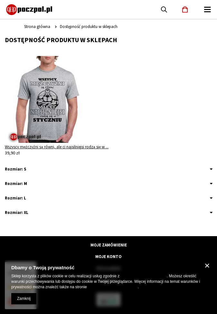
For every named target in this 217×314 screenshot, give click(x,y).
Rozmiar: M (16, 183)
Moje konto (108, 256)
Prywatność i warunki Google (113, 287)
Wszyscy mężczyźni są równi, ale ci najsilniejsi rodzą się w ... (56, 147)
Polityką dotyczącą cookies (144, 276)
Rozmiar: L (15, 198)
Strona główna (37, 26)
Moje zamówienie (108, 245)
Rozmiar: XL (16, 212)
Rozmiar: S (15, 169)
